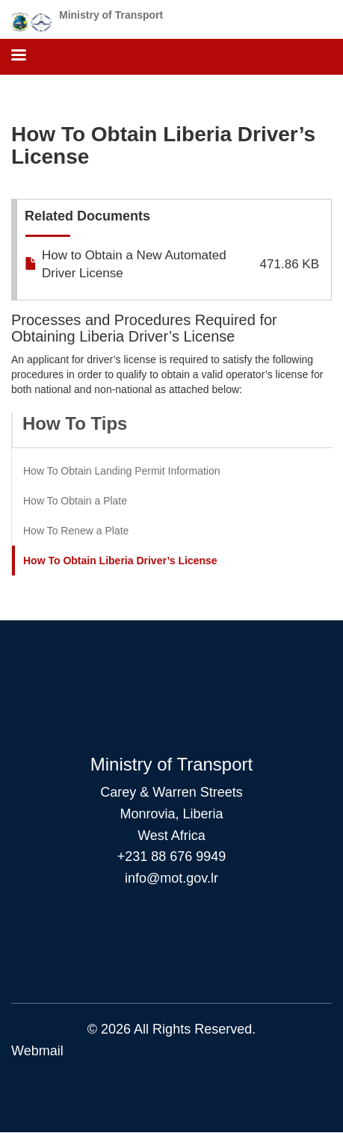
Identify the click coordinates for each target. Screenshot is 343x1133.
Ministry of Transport (111, 15)
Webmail (37, 1050)
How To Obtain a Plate (75, 501)
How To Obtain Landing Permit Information (121, 471)
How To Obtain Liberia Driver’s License (120, 560)
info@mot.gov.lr (171, 878)
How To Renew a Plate (76, 531)
